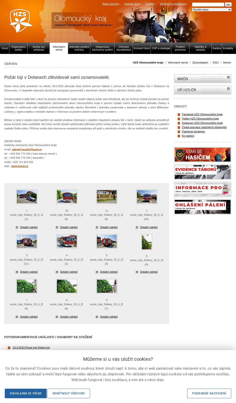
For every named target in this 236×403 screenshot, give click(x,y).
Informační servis (178, 62)
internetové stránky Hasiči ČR (202, 90)
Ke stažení (188, 135)
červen (227, 62)
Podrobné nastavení (209, 393)
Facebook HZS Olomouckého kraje (202, 114)
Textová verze (132, 3)
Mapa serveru (111, 3)
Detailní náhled (28, 227)
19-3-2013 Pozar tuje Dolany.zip (31, 347)
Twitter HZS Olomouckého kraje (200, 118)
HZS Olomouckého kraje (148, 62)
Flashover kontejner (193, 131)
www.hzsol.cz (19, 166)
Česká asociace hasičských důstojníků (204, 127)
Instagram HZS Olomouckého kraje (202, 122)
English (150, 3)
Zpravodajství (200, 62)
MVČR (202, 78)
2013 (215, 62)
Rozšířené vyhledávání (173, 3)
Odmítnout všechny (68, 393)
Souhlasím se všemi (26, 393)
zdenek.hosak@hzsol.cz (27, 149)
